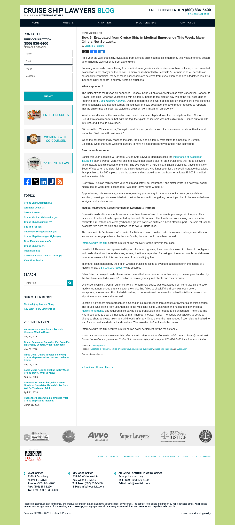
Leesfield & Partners (60, 513)
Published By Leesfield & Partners (180, 11)
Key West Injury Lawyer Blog (39, 309)
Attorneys (105, 22)
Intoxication (32, 250)
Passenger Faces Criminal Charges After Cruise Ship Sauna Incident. (46, 399)
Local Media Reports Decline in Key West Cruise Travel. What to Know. (46, 371)
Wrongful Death (34, 207)
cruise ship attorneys (121, 349)
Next (109, 367)
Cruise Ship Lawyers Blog (69, 12)
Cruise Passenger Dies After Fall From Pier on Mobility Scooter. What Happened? (47, 343)
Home (35, 22)
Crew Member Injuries (37, 241)
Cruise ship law (47, 163)
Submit (48, 96)
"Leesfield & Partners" (100, 349)
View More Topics (33, 260)
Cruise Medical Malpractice (40, 217)
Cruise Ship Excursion (38, 222)
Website (68, 22)
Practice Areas (146, 22)
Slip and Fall (33, 226)
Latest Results (47, 115)
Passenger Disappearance (40, 231)
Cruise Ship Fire (34, 246)
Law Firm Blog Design (195, 513)
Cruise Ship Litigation (38, 202)
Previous (88, 367)
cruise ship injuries (163, 349)
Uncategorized (98, 345)
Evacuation (182, 349)
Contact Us (187, 22)
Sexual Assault (34, 212)
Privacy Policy (131, 456)
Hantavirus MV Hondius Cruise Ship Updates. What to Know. (43, 330)
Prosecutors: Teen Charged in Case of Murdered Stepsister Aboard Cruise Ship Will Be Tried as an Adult (46, 385)
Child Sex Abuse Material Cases (43, 255)
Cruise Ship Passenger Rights (42, 236)
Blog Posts (205, 456)
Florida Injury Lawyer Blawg (39, 304)
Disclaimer (150, 456)
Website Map (169, 456)
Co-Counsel (47, 139)
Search (70, 283)
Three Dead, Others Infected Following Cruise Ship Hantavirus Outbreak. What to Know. (47, 357)
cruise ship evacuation (142, 349)
